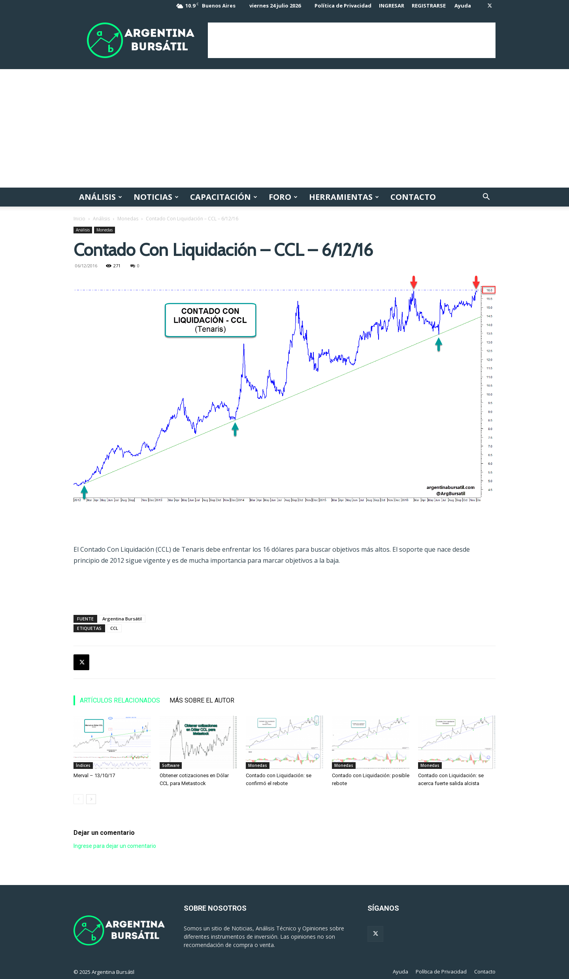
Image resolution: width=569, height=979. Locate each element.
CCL (114, 628)
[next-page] (91, 799)
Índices (83, 765)
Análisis (100, 197)
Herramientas (344, 197)
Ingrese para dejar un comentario (114, 846)
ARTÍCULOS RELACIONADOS (120, 700)
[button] (486, 197)
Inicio (79, 218)
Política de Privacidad (343, 5)
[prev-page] (78, 799)
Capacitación (223, 197)
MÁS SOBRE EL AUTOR (202, 700)
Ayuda (462, 5)
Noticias (156, 197)
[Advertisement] (352, 40)
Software (170, 765)
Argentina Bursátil (122, 619)
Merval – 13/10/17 (94, 775)
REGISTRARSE (429, 5)
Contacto (413, 197)
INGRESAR (391, 5)
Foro (283, 197)
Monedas (127, 218)
